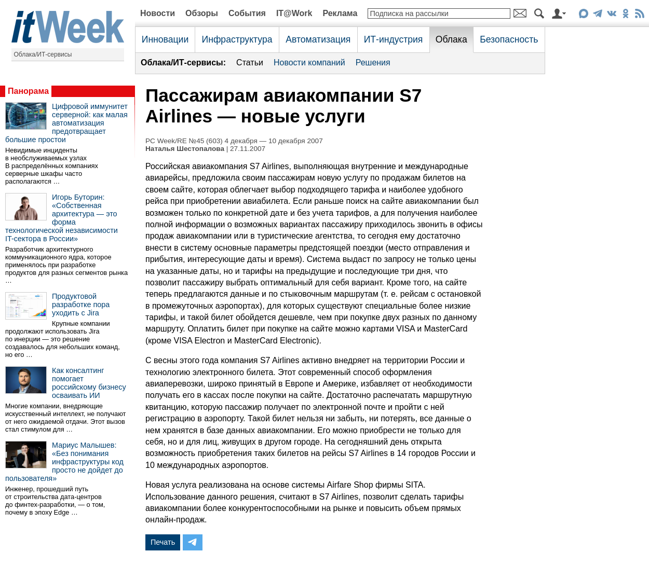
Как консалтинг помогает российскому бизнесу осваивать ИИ (89, 382)
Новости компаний (309, 62)
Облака (451, 39)
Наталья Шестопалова (184, 149)
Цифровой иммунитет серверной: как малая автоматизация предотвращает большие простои (66, 123)
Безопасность (509, 39)
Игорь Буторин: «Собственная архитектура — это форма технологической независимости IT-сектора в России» (61, 218)
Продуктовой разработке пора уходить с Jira (81, 304)
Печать (163, 542)
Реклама (339, 13)
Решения (373, 62)
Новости (157, 13)
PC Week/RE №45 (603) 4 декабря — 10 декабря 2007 (234, 141)
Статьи (249, 62)
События (247, 13)
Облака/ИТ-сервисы (43, 54)
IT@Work (294, 13)
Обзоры (201, 13)
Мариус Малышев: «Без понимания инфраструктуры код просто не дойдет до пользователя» (64, 461)
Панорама (28, 91)
